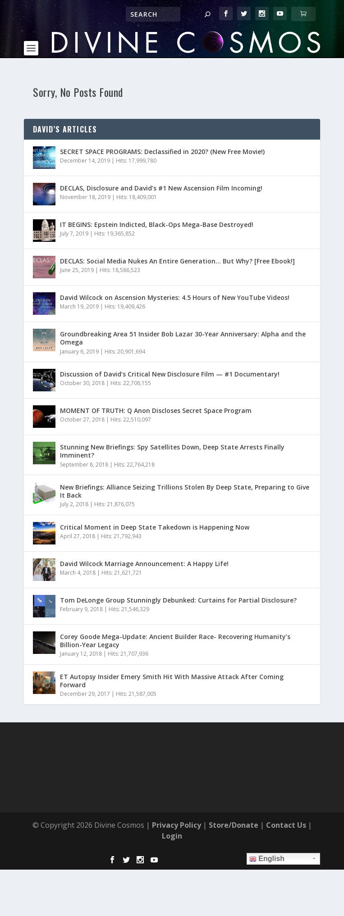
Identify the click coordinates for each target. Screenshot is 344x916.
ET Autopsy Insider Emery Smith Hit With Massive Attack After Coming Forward (172, 680)
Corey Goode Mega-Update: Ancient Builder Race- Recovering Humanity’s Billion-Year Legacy (175, 640)
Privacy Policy (176, 825)
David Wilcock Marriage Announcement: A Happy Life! (144, 563)
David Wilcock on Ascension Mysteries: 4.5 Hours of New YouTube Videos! (174, 297)
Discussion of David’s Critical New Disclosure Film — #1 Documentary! (170, 374)
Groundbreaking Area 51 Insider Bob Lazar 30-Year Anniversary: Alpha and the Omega (183, 338)
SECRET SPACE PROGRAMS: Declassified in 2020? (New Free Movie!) (162, 151)
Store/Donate (233, 825)
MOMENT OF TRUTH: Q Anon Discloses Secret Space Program (156, 410)
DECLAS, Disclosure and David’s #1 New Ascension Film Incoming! (161, 188)
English (266, 859)
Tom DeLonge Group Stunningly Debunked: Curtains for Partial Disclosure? (178, 600)
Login (172, 836)
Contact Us (286, 825)
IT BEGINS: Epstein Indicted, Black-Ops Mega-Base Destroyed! (156, 224)
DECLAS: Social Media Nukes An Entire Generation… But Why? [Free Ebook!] (177, 261)
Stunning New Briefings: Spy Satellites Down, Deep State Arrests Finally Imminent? (172, 451)
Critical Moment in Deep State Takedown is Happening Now (154, 527)
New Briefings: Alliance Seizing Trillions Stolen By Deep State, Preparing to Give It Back (184, 491)
